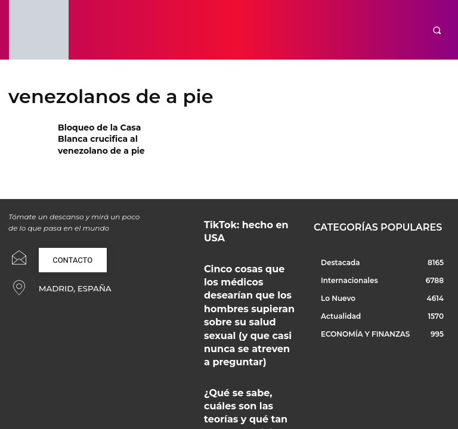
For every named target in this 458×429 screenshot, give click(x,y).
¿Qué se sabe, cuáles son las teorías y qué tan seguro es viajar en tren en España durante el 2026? (247, 336)
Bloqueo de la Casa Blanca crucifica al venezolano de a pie (95, 136)
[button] (437, 30)
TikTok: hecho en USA (237, 222)
